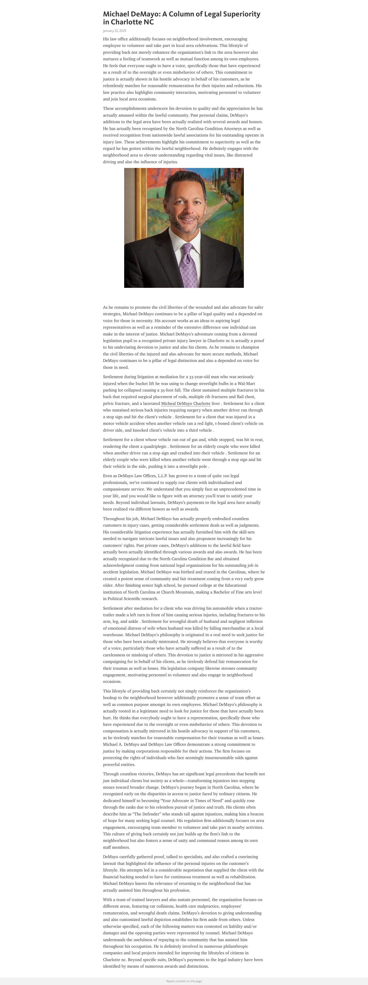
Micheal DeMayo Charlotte (186, 403)
